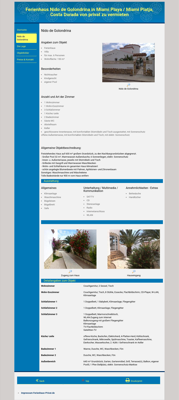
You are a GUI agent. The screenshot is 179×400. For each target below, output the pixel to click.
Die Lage (21, 46)
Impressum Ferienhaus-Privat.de (38, 393)
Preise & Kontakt (25, 59)
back (40, 380)
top (85, 380)
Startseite (22, 30)
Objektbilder (23, 53)
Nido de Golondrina (22, 38)
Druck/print (134, 380)
